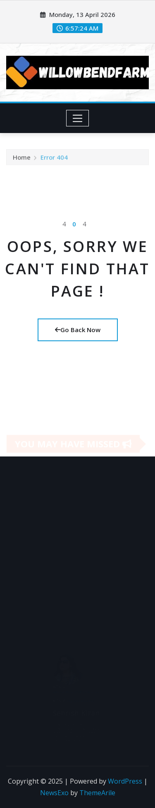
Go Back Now (77, 330)
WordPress (125, 781)
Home (22, 158)
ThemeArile (97, 792)
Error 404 (54, 158)
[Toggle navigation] (77, 118)
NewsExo (54, 792)
